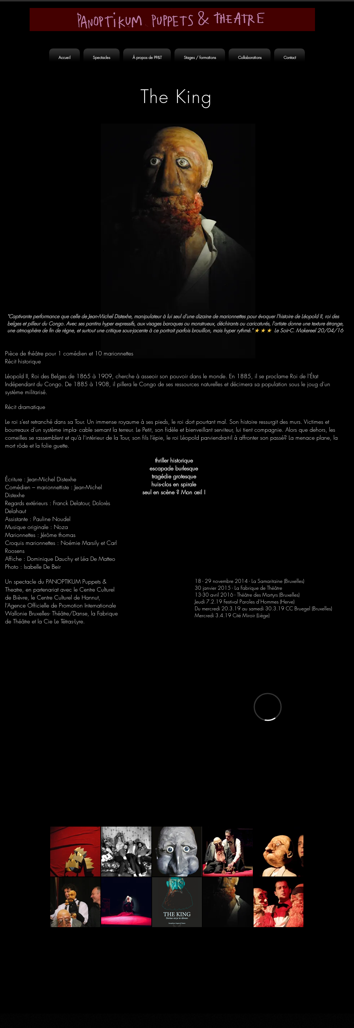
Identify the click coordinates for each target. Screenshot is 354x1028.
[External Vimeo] (267, 707)
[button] (101, 57)
